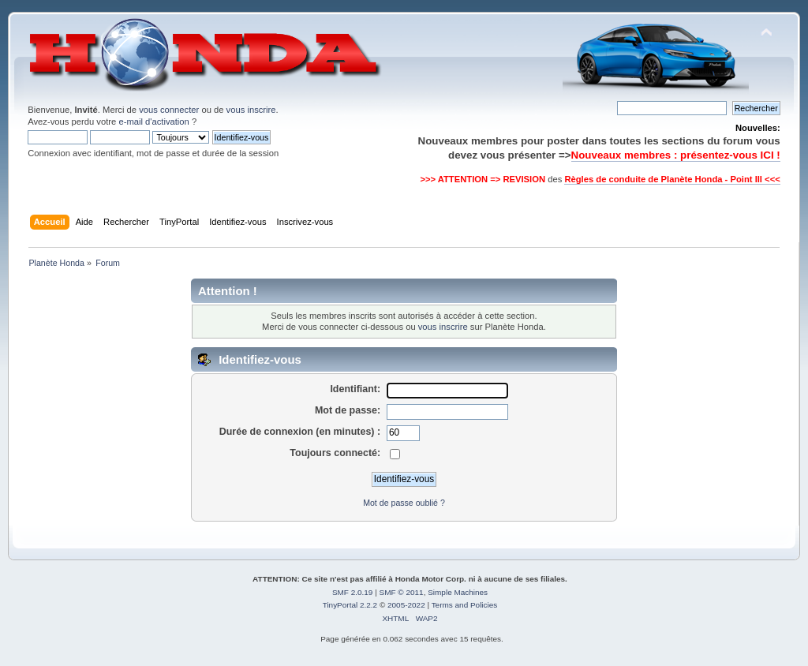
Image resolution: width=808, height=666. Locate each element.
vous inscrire (251, 109)
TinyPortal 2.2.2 (350, 605)
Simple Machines (458, 592)
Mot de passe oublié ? (404, 502)
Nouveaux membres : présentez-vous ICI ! (675, 155)
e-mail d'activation (153, 121)
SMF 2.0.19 (352, 592)
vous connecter (169, 109)
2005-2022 (406, 605)
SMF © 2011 (402, 592)
